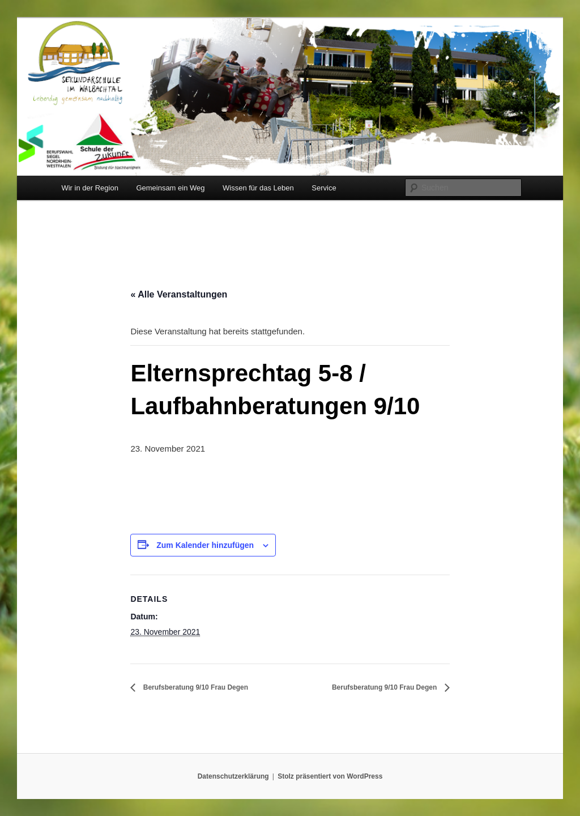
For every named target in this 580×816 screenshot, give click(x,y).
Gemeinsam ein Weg (170, 188)
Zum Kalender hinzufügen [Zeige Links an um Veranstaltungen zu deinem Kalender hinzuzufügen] (205, 545)
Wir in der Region (89, 188)
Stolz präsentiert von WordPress (330, 776)
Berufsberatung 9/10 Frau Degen (194, 687)
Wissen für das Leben (258, 188)
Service (324, 188)
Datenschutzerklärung (233, 776)
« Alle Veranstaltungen (178, 294)
